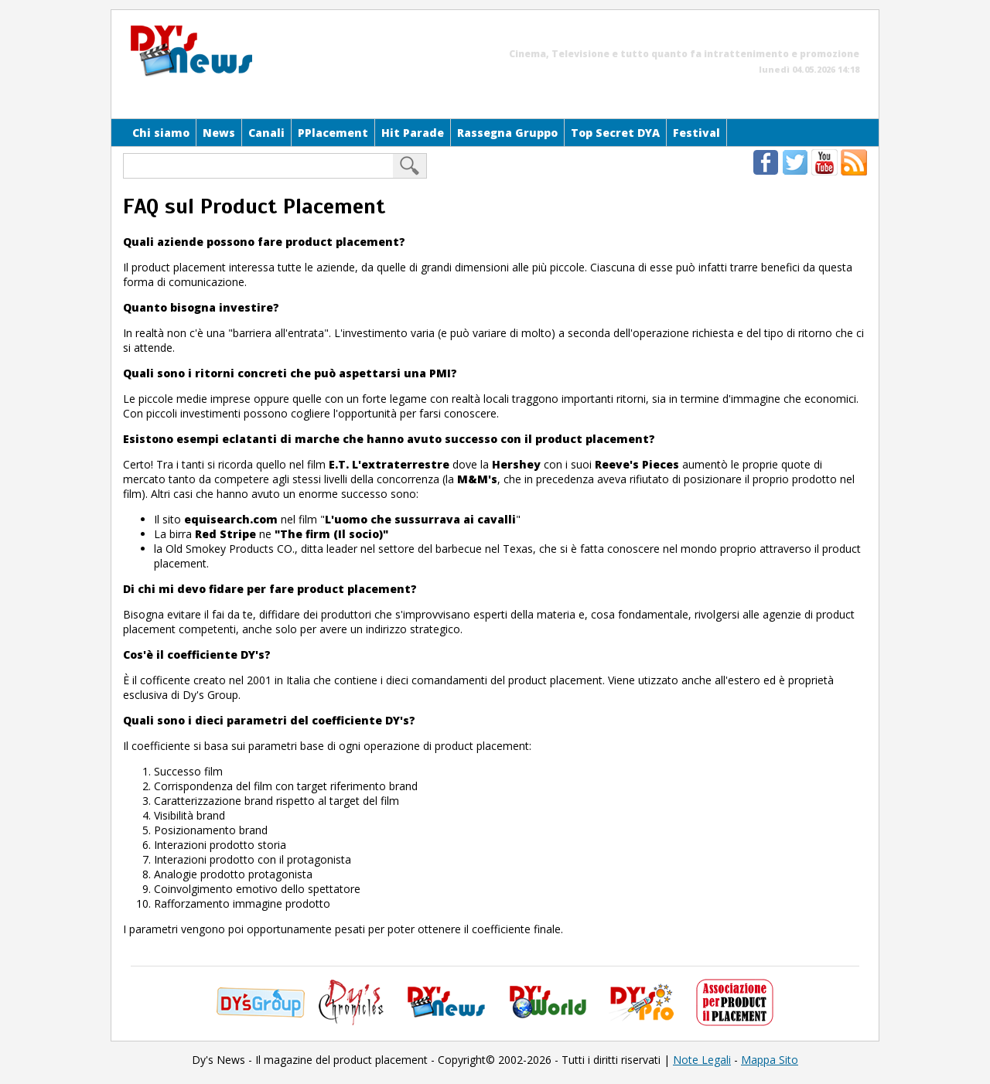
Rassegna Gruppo (507, 132)
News (219, 132)
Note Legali (702, 1059)
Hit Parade (412, 132)
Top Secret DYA (615, 132)
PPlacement (333, 132)
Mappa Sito (769, 1059)
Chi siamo (160, 132)
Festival (696, 132)
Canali (266, 132)
